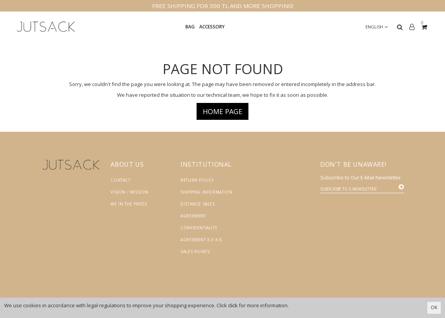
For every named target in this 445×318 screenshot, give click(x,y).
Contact (120, 180)
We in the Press (129, 204)
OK (434, 307)
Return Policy (197, 180)
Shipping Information (206, 192)
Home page (222, 111)
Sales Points (195, 251)
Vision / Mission (130, 192)
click (233, 305)
